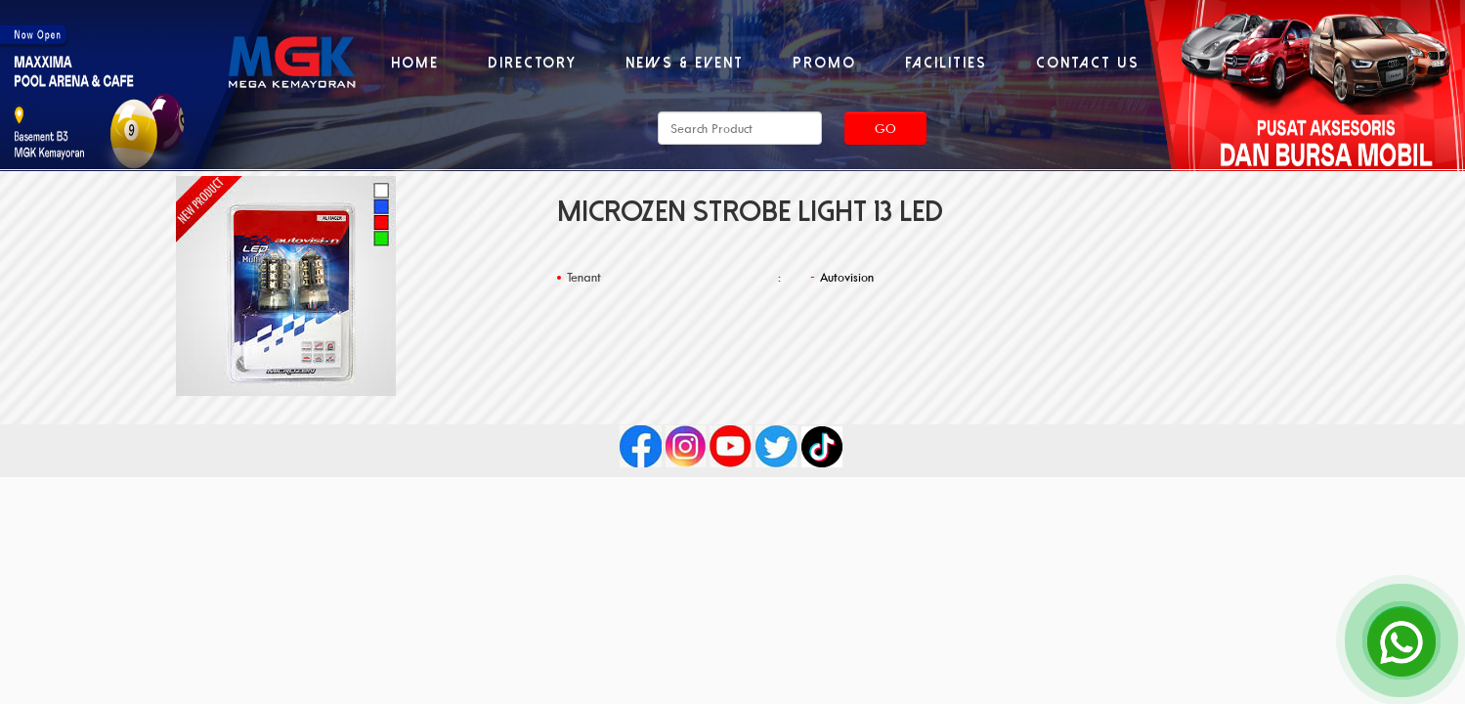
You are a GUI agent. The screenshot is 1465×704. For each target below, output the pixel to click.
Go (885, 128)
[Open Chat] (1401, 640)
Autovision (847, 277)
